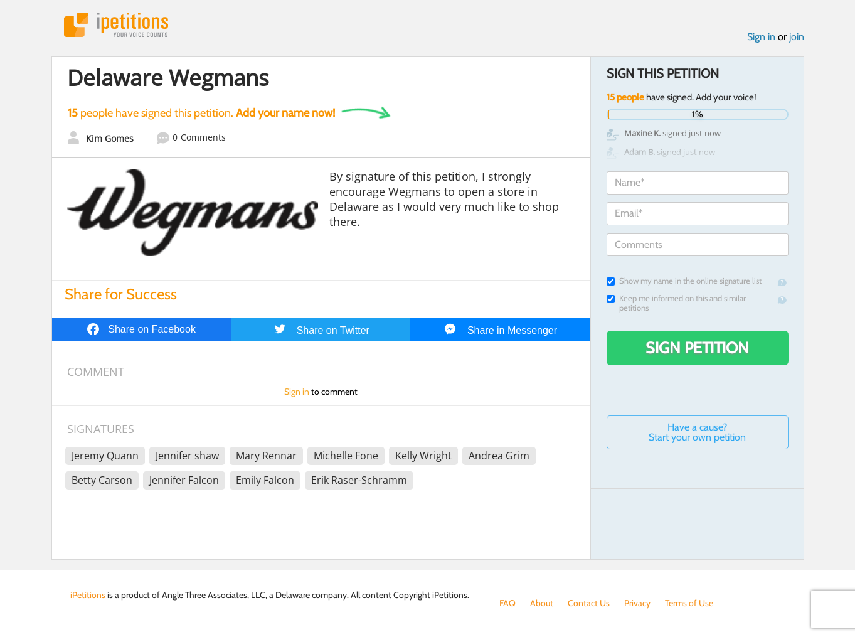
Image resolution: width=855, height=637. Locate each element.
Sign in (761, 37)
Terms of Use (689, 603)
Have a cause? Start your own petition (697, 432)
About (541, 603)
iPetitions (116, 25)
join (796, 37)
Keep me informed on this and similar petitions (676, 303)
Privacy (637, 603)
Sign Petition (697, 347)
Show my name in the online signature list (684, 281)
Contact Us (589, 603)
